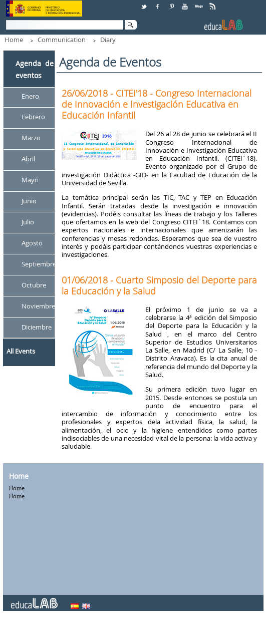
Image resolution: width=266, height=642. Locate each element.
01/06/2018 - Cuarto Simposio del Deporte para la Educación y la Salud (159, 285)
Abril (28, 159)
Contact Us (19, 631)
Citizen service (63, 631)
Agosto (32, 242)
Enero (30, 96)
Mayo (30, 180)
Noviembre (38, 305)
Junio (29, 200)
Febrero (33, 117)
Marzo (31, 138)
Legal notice (182, 631)
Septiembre (39, 263)
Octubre (34, 284)
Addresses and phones (124, 631)
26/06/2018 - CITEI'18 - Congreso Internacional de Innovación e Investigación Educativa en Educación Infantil (156, 104)
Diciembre (37, 327)
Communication (62, 39)
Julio (28, 221)
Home (14, 39)
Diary (108, 39)
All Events (21, 351)
